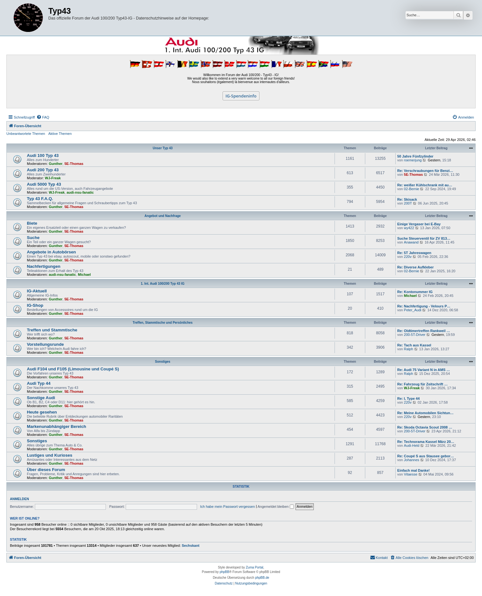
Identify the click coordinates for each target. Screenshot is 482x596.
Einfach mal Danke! (413, 470)
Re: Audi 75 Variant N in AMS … (423, 370)
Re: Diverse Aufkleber (415, 267)
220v (408, 257)
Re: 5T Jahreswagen (414, 253)
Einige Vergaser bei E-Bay (419, 224)
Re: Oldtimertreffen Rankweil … (423, 331)
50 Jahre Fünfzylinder (415, 156)
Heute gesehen (42, 412)
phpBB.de (262, 577)
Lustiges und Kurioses (49, 455)
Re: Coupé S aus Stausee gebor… (425, 456)
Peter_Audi (412, 310)
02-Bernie (411, 189)
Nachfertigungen (43, 266)
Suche (33, 237)
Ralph (408, 349)
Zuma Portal (254, 567)
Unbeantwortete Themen (25, 133)
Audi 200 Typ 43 (43, 169)
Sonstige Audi (41, 397)
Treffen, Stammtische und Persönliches (163, 322)
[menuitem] (42, 117)
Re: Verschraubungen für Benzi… (425, 171)
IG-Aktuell (37, 291)
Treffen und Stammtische (52, 330)
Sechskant (190, 545)
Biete (32, 223)
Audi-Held (411, 445)
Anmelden (19, 499)
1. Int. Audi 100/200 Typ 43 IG (163, 283)
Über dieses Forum (46, 469)
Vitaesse (410, 474)
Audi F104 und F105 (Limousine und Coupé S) (73, 369)
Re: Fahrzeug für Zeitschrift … (422, 384)
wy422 (409, 228)
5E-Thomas (73, 164)
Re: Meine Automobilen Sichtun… (425, 413)
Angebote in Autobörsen (51, 252)
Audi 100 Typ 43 (43, 155)
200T (408, 203)
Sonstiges (162, 361)
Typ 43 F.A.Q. (40, 198)
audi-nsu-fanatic (80, 192)
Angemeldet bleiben (275, 506)
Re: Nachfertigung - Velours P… (423, 306)
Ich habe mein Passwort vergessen (227, 506)
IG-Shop (35, 305)
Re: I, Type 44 (408, 398)
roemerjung (413, 160)
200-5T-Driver (414, 335)
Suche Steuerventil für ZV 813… (423, 238)
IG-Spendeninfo (241, 96)
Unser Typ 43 (162, 148)
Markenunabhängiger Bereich (56, 426)
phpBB (224, 572)
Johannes (411, 460)
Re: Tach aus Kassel (414, 345)
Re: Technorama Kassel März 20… (425, 442)
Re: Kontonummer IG (415, 292)
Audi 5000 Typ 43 (44, 184)
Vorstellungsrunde (45, 344)
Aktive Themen (60, 133)
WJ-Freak (53, 178)
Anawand (411, 242)
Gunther (56, 164)
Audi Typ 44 (39, 383)
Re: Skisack (407, 199)
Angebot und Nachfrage (163, 216)
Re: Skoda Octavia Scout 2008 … (424, 427)
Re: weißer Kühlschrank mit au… (424, 185)
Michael (84, 274)
